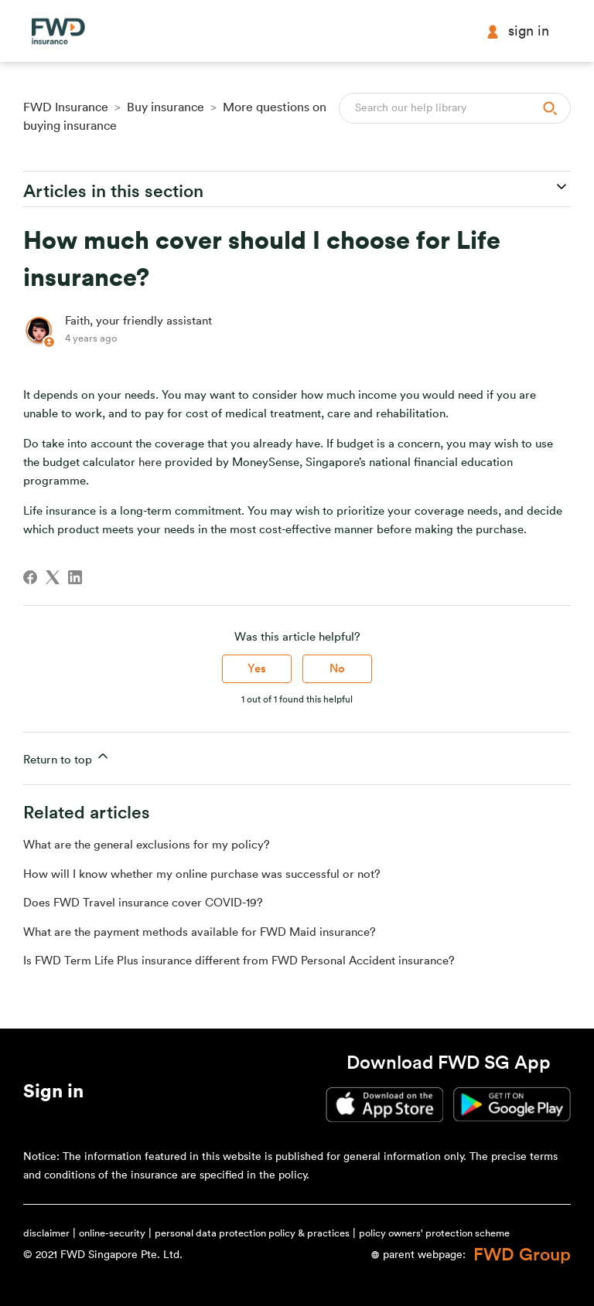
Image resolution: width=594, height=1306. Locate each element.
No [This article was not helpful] (337, 669)
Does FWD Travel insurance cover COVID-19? (143, 903)
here (150, 462)
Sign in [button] (517, 31)
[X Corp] (53, 577)
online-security (112, 1233)
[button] (53, 1094)
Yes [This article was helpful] (257, 669)
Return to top (67, 757)
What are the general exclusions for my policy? (146, 845)
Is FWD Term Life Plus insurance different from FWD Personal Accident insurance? (239, 961)
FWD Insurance (65, 107)
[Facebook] (30, 577)
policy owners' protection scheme (434, 1233)
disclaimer (46, 1233)
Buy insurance (165, 107)
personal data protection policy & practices (252, 1233)
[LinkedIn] (75, 577)
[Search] (455, 108)
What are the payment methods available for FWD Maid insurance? (199, 932)
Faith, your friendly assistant (138, 321)
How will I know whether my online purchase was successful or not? (202, 874)
